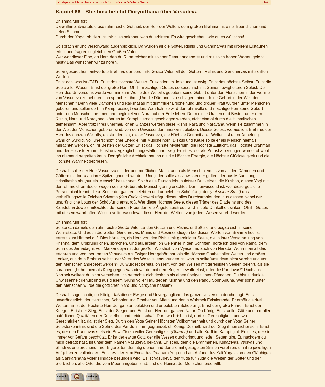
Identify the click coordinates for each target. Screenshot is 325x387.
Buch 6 (104, 2)
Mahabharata (84, 2)
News (144, 2)
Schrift (264, 2)
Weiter (132, 2)
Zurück (117, 2)
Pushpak (63, 2)
